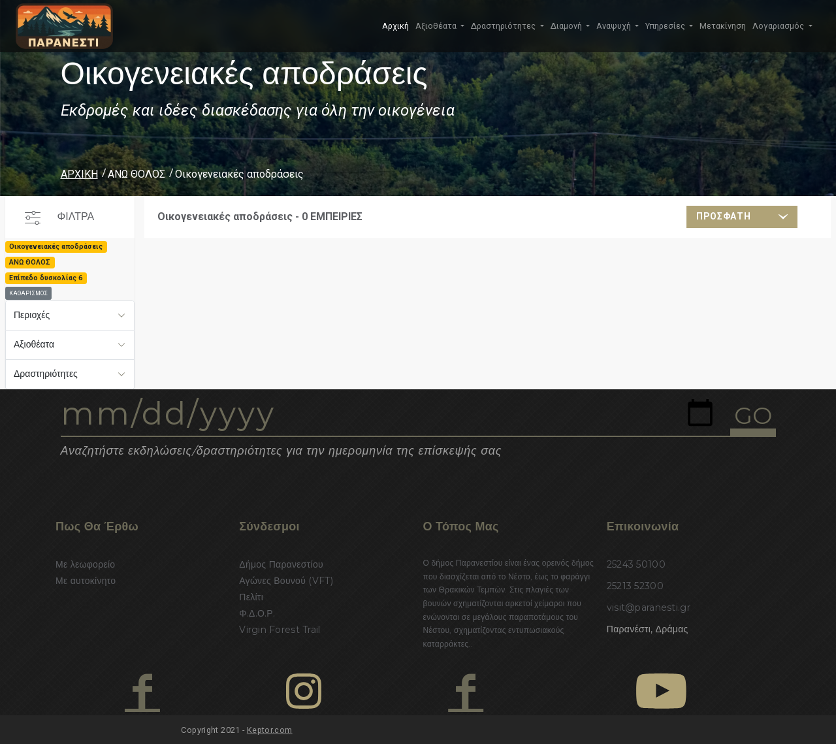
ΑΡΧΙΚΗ (79, 174)
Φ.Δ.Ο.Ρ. (257, 613)
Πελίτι (251, 597)
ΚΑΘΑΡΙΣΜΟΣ (28, 293)
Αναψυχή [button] (614, 26)
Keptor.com (270, 730)
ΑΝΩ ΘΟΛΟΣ (136, 174)
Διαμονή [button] (567, 26)
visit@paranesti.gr (648, 607)
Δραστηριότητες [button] (504, 26)
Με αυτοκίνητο (86, 581)
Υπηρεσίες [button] (666, 26)
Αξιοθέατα (34, 344)
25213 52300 (635, 586)
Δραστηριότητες (46, 374)
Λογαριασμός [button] (779, 26)
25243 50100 (636, 564)
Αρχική (395, 26)
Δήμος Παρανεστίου (281, 564)
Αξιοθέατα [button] (436, 26)
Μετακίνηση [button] (722, 26)
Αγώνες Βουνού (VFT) (286, 581)
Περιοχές (32, 315)
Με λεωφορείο (85, 564)
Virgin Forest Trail (279, 630)
